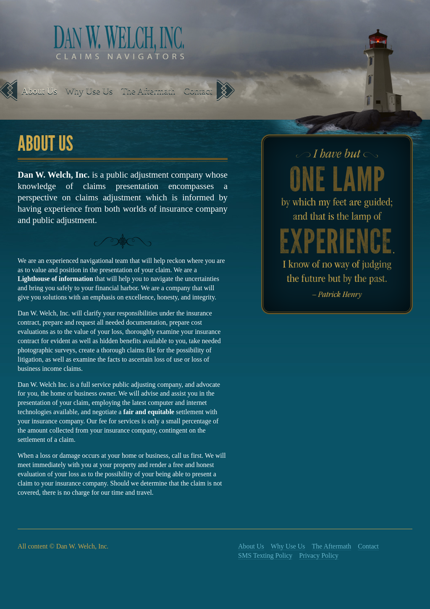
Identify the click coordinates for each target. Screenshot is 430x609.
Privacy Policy (318, 555)
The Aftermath (148, 90)
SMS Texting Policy (265, 555)
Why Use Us (89, 90)
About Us (39, 90)
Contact (198, 90)
